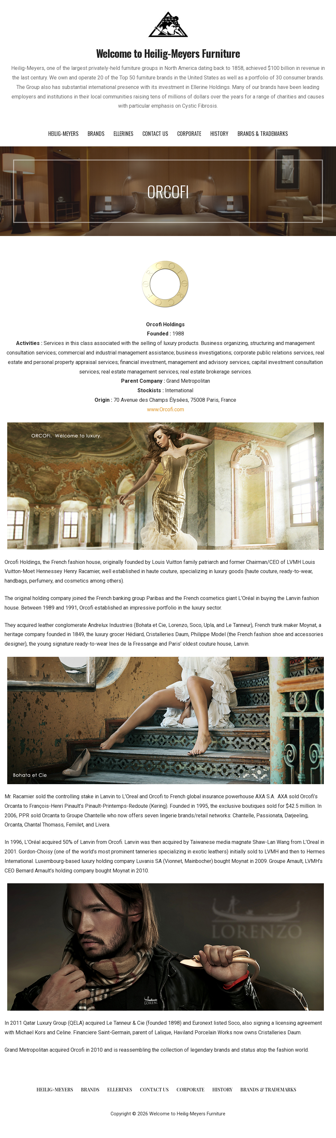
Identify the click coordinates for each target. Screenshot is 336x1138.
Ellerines (123, 134)
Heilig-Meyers (63, 134)
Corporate (189, 134)
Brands (96, 134)
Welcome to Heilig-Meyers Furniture (168, 53)
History (219, 134)
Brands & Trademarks (263, 134)
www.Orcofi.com (165, 409)
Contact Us (155, 134)
